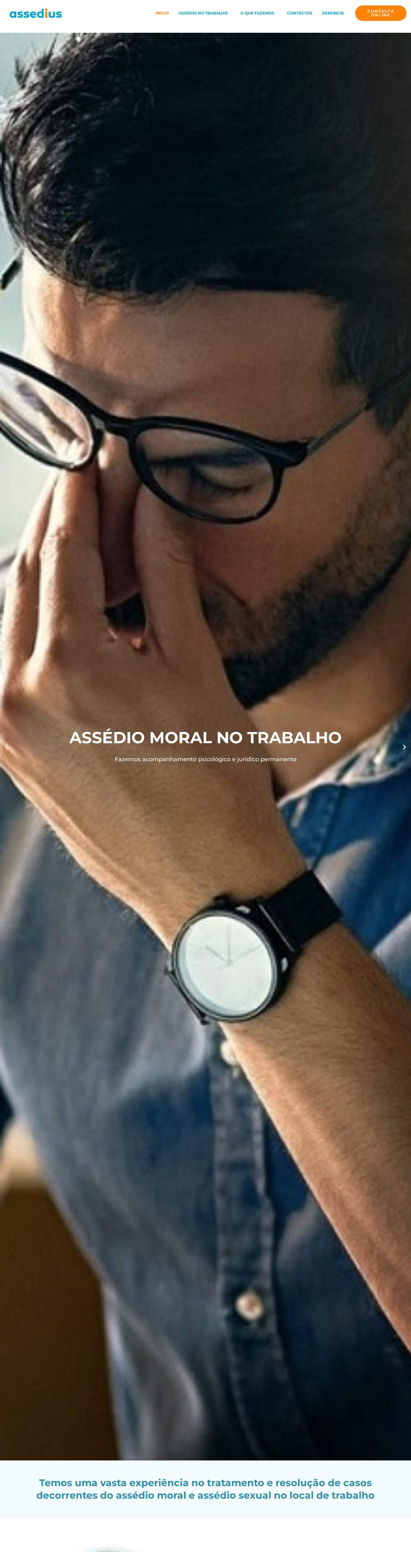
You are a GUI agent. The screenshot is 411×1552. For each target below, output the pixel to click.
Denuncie (333, 13)
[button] (205, 13)
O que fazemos (257, 13)
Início (162, 13)
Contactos (299, 13)
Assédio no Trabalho (203, 13)
